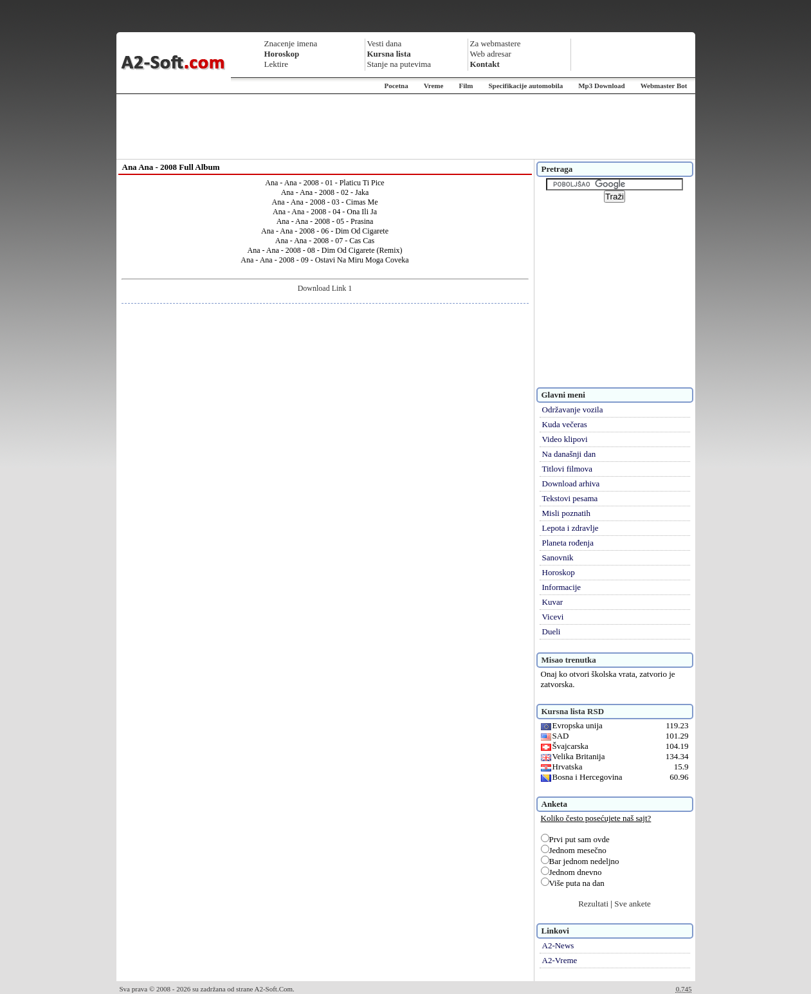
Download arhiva (571, 483)
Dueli (551, 631)
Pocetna (396, 85)
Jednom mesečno (573, 850)
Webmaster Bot (664, 85)
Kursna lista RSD (573, 711)
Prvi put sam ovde (575, 839)
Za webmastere (495, 43)
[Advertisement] (406, 127)
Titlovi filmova (567, 469)
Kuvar (552, 602)
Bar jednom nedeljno (580, 861)
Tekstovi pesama (570, 498)
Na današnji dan (569, 454)
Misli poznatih (566, 513)
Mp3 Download (601, 85)
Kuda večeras (564, 424)
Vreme (434, 85)
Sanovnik (558, 557)
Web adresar (490, 54)
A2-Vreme (560, 960)
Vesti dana (384, 43)
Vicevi (553, 616)
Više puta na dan (573, 883)
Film (466, 85)
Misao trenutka (569, 660)
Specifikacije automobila (525, 85)
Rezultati (593, 903)
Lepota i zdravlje (570, 528)
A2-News (558, 945)
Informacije (561, 587)
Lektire (276, 64)
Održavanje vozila (572, 409)
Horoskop (558, 572)
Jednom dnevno (571, 872)
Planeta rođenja (568, 543)
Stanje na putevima (399, 64)
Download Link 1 (325, 288)
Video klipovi (565, 439)
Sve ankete (632, 903)
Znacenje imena (291, 43)
